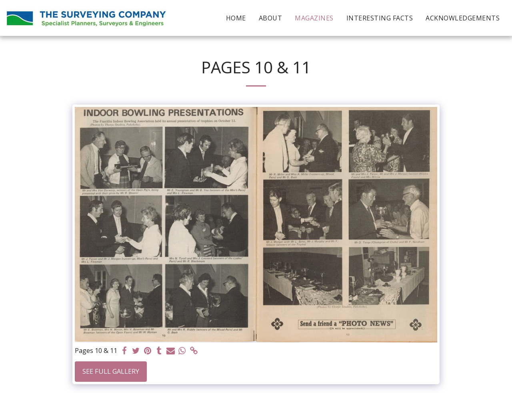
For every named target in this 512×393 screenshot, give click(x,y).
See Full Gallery (110, 371)
